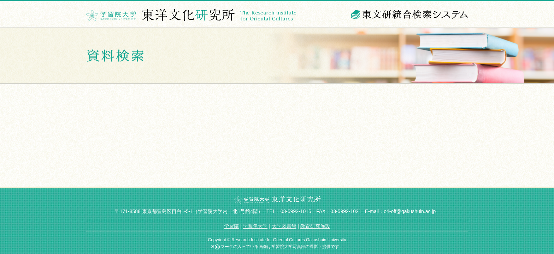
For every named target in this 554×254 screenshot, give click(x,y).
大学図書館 (284, 226)
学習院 (231, 226)
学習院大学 (255, 226)
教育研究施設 (315, 226)
